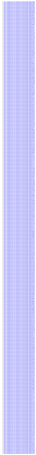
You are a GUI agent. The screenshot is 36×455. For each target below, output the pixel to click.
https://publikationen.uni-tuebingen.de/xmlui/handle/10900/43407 (19, 294)
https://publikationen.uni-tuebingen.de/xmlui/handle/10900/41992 (19, 292)
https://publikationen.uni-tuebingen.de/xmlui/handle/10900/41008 (19, 81)
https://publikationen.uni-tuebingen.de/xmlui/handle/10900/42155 (19, 89)
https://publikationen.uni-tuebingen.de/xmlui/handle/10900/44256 (19, 279)
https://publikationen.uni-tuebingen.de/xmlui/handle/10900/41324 (19, 147)
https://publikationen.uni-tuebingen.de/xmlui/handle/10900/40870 (19, 273)
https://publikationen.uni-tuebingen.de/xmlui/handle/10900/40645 (19, 63)
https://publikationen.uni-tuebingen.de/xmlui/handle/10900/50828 (19, 210)
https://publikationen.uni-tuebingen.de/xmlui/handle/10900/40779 (19, 125)
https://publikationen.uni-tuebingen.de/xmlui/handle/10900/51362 (19, 416)
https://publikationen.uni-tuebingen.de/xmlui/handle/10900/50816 (19, 136)
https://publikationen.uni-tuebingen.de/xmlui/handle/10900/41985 (19, 261)
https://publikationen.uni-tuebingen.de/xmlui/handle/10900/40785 (19, 126)
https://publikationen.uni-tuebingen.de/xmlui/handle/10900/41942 (19, 255)
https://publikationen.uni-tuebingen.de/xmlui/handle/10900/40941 (19, 129)
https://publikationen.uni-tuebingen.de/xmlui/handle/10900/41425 (19, 35)
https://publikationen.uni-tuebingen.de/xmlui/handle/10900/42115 (19, 340)
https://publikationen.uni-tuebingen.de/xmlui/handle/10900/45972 (19, 95)
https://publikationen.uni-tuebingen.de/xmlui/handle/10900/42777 (19, 399)
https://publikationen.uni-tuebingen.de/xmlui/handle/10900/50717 (19, 300)
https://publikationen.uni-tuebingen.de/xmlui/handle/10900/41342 (19, 321)
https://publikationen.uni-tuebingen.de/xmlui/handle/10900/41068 (19, 83)
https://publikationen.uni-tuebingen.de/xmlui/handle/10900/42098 (19, 329)
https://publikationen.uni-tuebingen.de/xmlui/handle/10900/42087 (19, 326)
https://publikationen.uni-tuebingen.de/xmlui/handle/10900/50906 (19, 348)
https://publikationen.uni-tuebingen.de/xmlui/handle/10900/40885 (19, 288)
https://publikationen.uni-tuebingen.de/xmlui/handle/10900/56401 (19, 387)
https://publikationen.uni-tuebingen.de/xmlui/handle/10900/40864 (19, 236)
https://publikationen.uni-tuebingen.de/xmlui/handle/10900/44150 (19, 435)
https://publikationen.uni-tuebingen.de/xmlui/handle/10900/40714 (19, 373)
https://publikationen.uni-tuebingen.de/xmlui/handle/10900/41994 (19, 289)
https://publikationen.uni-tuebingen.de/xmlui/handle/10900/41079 (19, 324)
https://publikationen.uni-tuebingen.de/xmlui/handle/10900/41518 (19, 422)
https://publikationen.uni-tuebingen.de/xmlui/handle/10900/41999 (19, 67)
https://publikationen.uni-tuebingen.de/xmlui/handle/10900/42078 (19, 108)
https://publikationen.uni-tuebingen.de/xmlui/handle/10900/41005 (19, 79)
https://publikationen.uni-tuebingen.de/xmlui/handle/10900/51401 (19, 431)
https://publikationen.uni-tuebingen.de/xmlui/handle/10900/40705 (19, 274)
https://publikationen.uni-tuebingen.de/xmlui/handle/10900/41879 (19, 43)
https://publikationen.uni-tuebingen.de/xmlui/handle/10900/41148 (19, 392)
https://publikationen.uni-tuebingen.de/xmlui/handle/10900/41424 (19, 32)
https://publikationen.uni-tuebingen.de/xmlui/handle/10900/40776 (19, 85)
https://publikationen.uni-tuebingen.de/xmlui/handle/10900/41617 (19, 250)
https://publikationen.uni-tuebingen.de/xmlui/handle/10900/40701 (19, 242)
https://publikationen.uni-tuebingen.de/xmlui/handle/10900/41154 (19, 398)
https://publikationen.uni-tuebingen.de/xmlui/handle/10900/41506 (19, 410)
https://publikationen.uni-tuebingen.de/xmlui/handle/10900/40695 (19, 234)
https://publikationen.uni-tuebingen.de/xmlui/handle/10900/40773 (19, 128)
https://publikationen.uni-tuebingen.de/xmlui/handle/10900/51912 (19, 138)
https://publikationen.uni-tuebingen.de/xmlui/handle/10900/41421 (19, 179)
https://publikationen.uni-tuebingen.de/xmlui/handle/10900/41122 (19, 164)
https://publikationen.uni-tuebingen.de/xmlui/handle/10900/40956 (19, 152)
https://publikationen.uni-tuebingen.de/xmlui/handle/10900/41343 (19, 322)
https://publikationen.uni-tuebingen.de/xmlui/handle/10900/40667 (19, 116)
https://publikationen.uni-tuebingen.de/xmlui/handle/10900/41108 (19, 144)
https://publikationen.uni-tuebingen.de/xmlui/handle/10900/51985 (19, 122)
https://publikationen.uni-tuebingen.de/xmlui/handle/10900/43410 (19, 396)
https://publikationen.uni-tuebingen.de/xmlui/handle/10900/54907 (19, 356)
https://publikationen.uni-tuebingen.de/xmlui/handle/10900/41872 (19, 39)
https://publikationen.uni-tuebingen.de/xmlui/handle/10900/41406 (19, 275)
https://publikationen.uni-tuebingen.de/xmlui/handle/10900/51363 (19, 419)
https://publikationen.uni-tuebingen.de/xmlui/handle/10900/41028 (19, 316)
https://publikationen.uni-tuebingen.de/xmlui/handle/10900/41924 (19, 202)
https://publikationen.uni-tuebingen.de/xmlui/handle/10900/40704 (19, 267)
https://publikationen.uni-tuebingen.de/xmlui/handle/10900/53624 (19, 451)
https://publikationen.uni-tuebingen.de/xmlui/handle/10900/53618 (19, 355)
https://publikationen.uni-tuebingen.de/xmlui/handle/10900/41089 (19, 132)
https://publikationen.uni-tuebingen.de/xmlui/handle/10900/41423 (19, 30)
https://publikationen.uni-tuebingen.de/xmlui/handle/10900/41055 (19, 390)
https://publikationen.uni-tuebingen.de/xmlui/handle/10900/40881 (19, 309)
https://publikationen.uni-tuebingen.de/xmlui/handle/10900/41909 (19, 184)
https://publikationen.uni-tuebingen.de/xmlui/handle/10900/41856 (19, 42)
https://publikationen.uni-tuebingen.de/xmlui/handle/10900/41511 (19, 394)
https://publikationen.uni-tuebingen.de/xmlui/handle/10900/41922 (19, 28)
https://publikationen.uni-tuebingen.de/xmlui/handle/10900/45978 (19, 352)
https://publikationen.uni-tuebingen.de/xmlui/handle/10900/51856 (19, 375)
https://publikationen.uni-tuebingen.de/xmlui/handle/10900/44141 (19, 106)
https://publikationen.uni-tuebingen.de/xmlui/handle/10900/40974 (19, 382)
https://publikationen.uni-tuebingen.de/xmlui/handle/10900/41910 (19, 191)
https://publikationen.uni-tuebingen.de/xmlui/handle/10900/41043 (19, 318)
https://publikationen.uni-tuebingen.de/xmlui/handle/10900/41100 (19, 157)
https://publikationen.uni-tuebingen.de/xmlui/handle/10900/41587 (19, 192)
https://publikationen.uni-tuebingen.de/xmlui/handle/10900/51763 (19, 101)
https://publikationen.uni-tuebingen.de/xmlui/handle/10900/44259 (19, 367)
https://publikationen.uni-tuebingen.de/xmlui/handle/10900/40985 (19, 70)
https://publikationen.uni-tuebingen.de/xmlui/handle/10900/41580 (19, 183)
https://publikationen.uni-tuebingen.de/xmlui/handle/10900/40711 (19, 335)
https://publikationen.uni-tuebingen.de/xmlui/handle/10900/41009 (19, 82)
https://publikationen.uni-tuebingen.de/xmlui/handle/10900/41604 (19, 254)
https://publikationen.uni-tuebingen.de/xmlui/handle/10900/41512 (19, 400)
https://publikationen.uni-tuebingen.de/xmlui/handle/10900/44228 (19, 450)
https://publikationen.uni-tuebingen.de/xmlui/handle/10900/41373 (19, 218)
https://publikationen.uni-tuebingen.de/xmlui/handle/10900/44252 (19, 87)
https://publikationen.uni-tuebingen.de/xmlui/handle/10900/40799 (19, 281)
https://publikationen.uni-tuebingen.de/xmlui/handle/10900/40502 (19, 219)
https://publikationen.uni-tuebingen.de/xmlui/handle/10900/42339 (19, 286)
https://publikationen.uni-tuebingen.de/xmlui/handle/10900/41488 (19, 172)
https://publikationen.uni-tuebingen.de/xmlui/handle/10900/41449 (19, 38)
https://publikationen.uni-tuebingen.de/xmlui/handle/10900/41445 (19, 57)
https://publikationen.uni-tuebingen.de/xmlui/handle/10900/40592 (19, 285)
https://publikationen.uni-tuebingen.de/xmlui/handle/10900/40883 (19, 298)
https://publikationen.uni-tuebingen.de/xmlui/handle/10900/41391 (19, 66)
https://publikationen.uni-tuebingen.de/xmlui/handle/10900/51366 (19, 420)
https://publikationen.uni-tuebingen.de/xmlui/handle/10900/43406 (19, 247)
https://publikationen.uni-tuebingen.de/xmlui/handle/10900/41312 (19, 104)
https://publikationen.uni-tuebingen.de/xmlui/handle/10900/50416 (19, 371)
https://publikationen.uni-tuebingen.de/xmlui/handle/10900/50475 (19, 383)
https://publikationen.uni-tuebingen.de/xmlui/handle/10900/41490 (19, 180)
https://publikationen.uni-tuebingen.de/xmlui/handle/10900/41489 (19, 168)
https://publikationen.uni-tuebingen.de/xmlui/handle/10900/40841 (19, 18)
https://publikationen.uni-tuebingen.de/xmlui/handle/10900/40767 (19, 120)
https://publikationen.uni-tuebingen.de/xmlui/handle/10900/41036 (19, 320)
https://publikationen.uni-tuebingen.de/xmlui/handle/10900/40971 (19, 379)
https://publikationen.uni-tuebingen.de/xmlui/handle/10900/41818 (19, 7)
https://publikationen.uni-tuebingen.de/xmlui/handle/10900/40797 (19, 277)
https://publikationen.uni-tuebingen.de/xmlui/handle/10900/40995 (19, 77)
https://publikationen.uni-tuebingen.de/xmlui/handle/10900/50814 (19, 148)
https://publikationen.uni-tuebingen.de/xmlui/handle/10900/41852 (19, 46)
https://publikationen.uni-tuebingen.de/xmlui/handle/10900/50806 (19, 347)
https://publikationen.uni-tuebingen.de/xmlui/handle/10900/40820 (19, 293)
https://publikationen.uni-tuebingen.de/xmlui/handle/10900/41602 (19, 263)
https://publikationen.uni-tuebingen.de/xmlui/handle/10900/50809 (19, 339)
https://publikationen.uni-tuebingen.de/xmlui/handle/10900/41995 (19, 290)
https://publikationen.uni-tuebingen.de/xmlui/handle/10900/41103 (19, 160)
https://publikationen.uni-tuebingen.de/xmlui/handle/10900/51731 (19, 59)
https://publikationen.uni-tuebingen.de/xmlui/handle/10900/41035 (19, 314)
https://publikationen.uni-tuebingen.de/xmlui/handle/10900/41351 (19, 441)
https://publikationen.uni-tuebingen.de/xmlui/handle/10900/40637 (19, 15)
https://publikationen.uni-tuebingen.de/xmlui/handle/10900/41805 (19, 3)
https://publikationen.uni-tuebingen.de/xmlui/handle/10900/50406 (19, 380)
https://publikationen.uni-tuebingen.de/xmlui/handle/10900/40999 (19, 78)
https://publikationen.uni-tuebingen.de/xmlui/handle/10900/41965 (19, 204)
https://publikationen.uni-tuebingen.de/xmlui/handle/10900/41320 (19, 117)
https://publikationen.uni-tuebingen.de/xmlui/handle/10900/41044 (19, 312)
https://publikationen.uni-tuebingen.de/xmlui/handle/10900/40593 (19, 253)
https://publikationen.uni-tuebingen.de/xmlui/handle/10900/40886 (19, 301)
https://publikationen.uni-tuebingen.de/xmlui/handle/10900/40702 (19, 245)
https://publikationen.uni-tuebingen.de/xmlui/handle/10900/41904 (19, 181)
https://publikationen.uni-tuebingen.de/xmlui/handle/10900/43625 (19, 449)
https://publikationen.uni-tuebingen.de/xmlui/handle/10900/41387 (19, 177)
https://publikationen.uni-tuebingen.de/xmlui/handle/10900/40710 (19, 228)
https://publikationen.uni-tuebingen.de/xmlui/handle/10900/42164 (19, 91)
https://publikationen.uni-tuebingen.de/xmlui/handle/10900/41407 (19, 259)
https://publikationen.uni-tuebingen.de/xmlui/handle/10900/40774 (19, 109)
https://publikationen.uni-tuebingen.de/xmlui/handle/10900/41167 (19, 446)
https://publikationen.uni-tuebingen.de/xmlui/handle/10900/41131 (19, 165)
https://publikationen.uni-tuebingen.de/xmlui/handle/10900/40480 (19, 216)
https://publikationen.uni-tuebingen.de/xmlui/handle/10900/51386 (19, 426)
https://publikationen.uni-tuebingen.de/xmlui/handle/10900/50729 (19, 336)
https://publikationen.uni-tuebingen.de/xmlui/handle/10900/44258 (19, 351)
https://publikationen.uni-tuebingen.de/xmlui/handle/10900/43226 (19, 207)
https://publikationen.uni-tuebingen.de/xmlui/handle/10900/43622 (19, 372)
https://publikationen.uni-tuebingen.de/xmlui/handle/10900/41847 (19, 44)
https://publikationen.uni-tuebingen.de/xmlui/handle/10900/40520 (19, 212)
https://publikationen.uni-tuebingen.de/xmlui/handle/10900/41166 (19, 439)
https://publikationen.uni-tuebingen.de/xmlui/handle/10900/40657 (19, 94)
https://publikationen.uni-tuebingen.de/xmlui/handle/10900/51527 (19, 26)
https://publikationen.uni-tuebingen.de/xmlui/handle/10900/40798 (19, 278)
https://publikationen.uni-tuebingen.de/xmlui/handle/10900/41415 (19, 214)
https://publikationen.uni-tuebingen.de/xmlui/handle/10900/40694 (19, 232)
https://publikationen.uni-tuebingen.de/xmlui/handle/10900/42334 (19, 74)
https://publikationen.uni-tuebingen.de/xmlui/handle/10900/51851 (19, 378)
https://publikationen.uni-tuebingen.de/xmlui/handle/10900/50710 (19, 333)
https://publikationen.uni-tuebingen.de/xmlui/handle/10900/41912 (19, 199)
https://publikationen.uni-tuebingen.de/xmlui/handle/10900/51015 (19, 412)
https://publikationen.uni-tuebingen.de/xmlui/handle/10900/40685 (19, 195)
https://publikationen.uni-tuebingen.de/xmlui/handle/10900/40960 (19, 310)
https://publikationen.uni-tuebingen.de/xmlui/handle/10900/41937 (19, 239)
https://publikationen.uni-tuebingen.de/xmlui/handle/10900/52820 (19, 145)
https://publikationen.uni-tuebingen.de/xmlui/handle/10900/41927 (19, 224)
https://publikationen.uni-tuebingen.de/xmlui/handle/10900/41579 (19, 185)
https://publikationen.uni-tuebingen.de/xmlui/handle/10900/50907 (19, 345)
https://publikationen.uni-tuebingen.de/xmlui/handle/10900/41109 (19, 159)
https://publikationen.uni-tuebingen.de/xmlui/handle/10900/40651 (19, 86)
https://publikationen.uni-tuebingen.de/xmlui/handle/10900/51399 (19, 430)
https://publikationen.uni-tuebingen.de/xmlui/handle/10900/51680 (19, 361)
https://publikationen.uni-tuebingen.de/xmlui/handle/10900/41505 (19, 402)
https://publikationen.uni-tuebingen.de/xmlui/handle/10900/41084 (19, 149)
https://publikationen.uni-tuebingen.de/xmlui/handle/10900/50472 (19, 58)
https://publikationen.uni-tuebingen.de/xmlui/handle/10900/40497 (19, 176)
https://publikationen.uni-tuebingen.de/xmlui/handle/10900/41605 (19, 266)
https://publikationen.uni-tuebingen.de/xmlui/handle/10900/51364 (19, 411)
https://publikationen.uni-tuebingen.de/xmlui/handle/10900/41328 (19, 251)
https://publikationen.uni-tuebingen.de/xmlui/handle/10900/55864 (19, 368)
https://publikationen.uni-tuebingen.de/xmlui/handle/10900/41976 (19, 246)
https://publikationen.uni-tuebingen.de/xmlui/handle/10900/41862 (19, 40)
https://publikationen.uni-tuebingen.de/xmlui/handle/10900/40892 (19, 341)
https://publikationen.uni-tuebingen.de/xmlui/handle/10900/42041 (19, 50)
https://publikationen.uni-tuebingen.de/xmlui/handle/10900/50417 (19, 325)
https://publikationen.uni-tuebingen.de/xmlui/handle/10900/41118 (19, 163)
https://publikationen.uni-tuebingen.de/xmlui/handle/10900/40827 (19, 235)
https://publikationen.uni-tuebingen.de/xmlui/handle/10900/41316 (19, 113)
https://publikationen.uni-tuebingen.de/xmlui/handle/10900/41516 (19, 407)
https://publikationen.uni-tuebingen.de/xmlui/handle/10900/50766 (19, 349)
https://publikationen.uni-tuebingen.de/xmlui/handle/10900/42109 (19, 344)
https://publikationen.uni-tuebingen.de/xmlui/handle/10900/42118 (19, 357)
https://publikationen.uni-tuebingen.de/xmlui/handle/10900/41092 (19, 134)
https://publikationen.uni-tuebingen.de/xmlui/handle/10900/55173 (19, 284)
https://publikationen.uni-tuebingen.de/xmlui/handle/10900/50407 (19, 384)
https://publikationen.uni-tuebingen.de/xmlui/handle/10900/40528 (19, 215)
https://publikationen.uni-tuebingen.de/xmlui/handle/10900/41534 (19, 442)
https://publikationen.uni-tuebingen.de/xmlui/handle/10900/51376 (19, 23)
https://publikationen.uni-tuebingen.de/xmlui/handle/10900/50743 (19, 337)
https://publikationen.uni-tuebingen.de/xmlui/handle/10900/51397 (19, 429)
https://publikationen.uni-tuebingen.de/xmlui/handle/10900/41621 (19, 194)
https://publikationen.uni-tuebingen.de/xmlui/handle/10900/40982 (19, 388)
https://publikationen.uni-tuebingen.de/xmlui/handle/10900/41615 (19, 226)
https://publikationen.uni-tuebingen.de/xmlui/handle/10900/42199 (19, 433)
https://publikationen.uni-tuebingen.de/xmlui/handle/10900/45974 (19, 208)
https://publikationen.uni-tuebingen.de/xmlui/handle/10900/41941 (19, 220)
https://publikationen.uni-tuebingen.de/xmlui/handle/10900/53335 (19, 306)
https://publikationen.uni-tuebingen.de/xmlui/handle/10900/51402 (19, 423)
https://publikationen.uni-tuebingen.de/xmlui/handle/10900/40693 (19, 231)
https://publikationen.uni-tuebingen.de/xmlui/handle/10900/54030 (19, 19)
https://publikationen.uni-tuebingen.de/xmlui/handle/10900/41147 (19, 391)
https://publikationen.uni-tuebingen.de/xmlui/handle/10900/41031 (19, 305)
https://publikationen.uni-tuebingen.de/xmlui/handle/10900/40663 (19, 110)
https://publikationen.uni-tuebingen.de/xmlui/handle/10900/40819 (19, 313)
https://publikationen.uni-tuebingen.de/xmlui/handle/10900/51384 (19, 425)
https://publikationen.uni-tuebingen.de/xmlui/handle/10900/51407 (19, 453)
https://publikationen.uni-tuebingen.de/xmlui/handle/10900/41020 (19, 141)
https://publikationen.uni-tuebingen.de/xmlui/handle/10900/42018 (19, 73)
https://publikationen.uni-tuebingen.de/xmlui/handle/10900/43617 (19, 353)
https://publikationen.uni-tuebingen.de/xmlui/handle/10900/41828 (19, 12)
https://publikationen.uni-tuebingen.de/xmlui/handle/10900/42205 (19, 434)
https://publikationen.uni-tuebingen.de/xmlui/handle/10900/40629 (19, 11)
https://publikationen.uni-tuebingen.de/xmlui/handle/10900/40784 (19, 114)
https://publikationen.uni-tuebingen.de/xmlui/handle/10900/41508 (19, 447)
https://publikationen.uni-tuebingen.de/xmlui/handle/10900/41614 (19, 227)
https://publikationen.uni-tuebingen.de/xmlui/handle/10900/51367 (19, 408)
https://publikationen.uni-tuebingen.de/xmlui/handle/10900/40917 (19, 27)
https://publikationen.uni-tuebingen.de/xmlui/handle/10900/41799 (19, 20)
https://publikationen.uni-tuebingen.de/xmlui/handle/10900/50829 (19, 282)
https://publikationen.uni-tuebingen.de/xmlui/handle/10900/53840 (19, 124)
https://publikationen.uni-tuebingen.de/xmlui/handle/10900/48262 (19, 445)
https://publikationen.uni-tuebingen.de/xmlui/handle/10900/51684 (19, 249)
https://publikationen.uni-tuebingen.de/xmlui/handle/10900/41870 (19, 48)
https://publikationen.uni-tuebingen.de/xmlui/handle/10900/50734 (19, 332)
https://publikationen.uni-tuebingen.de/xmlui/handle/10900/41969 (19, 243)
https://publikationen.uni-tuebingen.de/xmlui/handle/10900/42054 (19, 51)
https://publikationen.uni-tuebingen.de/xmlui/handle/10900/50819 (19, 151)
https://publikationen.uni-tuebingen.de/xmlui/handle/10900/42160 (19, 90)
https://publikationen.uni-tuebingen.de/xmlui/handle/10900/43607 (19, 98)
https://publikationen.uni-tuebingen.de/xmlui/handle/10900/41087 (19, 140)
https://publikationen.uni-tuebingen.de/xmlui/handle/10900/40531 (19, 257)
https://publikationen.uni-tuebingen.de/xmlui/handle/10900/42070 (19, 65)
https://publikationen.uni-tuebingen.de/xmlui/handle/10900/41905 (19, 196)
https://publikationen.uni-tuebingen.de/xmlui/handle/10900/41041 (19, 317)
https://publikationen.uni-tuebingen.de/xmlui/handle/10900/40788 (19, 203)
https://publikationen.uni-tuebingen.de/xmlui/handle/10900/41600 (19, 265)
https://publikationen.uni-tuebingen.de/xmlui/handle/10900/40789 (19, 206)
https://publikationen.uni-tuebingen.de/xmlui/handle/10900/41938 (19, 223)
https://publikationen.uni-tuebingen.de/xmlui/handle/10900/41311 (19, 97)
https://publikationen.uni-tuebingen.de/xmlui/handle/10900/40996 (19, 69)
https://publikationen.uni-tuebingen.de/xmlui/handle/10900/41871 (19, 31)
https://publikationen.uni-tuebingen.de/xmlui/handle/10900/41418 (19, 230)
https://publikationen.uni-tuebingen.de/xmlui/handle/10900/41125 (19, 161)
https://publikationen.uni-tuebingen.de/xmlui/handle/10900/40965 (19, 308)
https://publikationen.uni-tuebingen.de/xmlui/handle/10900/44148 (19, 364)
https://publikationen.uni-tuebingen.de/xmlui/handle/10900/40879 (19, 187)
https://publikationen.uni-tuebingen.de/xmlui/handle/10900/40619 (19, 258)
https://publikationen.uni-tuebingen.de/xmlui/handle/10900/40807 (19, 304)
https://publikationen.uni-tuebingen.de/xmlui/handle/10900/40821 (19, 302)
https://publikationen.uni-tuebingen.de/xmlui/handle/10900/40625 (19, 5)
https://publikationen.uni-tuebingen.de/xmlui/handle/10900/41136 (19, 167)
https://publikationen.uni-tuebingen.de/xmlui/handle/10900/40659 (19, 112)
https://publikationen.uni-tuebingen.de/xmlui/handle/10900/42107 (19, 343)
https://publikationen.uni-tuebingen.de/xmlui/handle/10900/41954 (19, 169)
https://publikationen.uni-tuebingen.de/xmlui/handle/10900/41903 (19, 238)
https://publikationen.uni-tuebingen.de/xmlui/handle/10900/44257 (19, 296)
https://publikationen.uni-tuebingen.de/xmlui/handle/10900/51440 (19, 438)
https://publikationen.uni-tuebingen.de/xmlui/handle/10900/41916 (19, 262)
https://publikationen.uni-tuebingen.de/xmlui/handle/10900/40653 (19, 100)
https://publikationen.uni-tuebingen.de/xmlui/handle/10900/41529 (19, 414)
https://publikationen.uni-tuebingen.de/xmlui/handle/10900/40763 (19, 102)
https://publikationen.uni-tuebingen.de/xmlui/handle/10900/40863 (19, 359)
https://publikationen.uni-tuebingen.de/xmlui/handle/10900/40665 (19, 93)
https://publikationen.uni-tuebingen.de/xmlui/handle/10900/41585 (19, 171)
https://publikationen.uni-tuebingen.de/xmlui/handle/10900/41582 (19, 188)
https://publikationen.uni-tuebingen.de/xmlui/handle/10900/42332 (19, 16)
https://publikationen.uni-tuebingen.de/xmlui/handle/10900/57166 (19, 386)
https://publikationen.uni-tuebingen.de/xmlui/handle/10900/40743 (19, 14)
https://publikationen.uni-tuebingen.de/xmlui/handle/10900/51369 (19, 404)
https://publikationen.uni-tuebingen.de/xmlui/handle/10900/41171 (19, 437)
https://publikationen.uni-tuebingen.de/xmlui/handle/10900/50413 (19, 365)
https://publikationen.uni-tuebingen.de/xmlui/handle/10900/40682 (19, 189)
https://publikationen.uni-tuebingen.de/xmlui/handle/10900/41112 (19, 155)
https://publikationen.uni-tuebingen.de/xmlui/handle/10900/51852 (19, 376)
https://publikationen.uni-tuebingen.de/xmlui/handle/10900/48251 (19, 55)
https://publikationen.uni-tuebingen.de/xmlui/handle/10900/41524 (19, 415)
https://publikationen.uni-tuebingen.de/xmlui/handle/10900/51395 (19, 427)
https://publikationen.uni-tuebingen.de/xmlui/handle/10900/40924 (19, 52)
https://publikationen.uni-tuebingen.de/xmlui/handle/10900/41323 (19, 142)
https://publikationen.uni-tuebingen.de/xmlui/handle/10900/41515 (19, 395)
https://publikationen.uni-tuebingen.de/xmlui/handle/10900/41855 (19, 47)
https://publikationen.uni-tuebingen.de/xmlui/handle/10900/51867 (19, 156)
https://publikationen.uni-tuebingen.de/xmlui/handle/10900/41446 (19, 36)
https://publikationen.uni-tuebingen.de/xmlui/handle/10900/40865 (19, 363)
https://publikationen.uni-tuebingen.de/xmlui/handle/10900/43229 (19, 406)
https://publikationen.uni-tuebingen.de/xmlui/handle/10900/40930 (19, 130)
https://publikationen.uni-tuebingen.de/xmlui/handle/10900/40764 (19, 118)
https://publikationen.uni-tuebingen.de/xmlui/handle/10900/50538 (19, 22)
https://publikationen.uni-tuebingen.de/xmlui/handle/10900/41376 (19, 222)
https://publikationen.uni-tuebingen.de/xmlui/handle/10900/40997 (19, 105)
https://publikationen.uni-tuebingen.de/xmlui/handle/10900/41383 (19, 198)
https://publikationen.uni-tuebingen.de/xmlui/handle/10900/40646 (19, 71)
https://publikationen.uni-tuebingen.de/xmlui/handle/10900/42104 (19, 331)
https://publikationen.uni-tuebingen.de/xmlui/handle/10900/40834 (19, 24)
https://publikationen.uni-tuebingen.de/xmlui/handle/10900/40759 (19, 61)
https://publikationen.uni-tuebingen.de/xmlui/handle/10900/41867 (19, 34)
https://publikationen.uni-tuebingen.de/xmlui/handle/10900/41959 (19, 241)
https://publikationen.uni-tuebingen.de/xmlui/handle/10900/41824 (19, 10)
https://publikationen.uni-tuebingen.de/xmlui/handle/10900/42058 (19, 54)
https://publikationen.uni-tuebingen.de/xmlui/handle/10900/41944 (19, 271)
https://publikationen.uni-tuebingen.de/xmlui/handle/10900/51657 (19, 360)
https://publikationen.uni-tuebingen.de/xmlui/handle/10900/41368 (19, 269)
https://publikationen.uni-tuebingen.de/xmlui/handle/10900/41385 (19, 173)
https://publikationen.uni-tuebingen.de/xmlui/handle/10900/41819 (19, 4)
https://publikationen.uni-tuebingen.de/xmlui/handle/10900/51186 (19, 369)
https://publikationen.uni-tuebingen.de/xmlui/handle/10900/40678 (19, 133)
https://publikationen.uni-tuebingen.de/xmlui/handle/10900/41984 (19, 270)
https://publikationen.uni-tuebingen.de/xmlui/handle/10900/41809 (19, 1)
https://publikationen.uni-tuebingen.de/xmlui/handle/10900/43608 (19, 137)
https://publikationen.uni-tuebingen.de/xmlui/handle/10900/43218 (19, 403)
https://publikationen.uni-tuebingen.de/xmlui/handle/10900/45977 (19, 297)
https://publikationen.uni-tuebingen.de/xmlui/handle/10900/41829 (19, 8)
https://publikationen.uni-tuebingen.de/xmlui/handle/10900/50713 (19, 75)
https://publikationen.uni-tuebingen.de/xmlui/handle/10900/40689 (19, 200)
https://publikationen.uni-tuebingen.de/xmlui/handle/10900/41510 (19, 418)
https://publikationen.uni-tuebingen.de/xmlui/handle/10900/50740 (19, 328)
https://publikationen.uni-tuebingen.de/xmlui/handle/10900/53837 (19, 121)
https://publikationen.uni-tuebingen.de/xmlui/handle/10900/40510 (19, 175)
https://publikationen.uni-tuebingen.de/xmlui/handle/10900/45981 (19, 443)
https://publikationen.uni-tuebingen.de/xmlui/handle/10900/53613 (19, 211)
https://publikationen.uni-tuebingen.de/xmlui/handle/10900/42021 (19, 62)
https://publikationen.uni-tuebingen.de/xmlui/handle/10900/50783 (19, 153)
